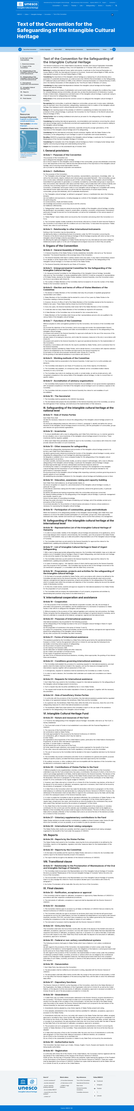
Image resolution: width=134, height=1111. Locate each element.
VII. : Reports (24, 92)
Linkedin (97, 1095)
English (104, 2)
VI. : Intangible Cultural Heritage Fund (27, 88)
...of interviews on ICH (66, 1083)
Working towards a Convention (74, 49)
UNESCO (19, 14)
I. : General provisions (27, 64)
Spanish (33, 119)
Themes (73, 5)
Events (65, 5)
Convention (56, 5)
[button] (112, 16)
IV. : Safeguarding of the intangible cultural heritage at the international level (29, 78)
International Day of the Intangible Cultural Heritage (56, 2)
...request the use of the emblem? (50, 1093)
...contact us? (47, 1096)
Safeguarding (90, 5)
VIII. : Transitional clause (28, 95)
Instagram (97, 1084)
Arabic (26, 121)
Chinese (32, 121)
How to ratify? (58, 49)
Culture (27, 14)
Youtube (97, 1088)
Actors (100, 5)
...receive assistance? (49, 1080)
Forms (104, 49)
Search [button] (116, 5)
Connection (112, 2)
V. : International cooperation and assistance (29, 83)
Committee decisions (82, 1092)
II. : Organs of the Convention (25, 67)
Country (108, 5)
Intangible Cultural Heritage (27, 8)
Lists (81, 5)
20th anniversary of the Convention (80, 2)
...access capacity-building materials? (48, 1086)
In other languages (45, 49)
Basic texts (80, 1085)
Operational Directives (92, 49)
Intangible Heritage (36, 14)
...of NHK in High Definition (64, 1086)
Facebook (98, 1081)
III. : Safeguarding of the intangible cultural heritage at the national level (29, 72)
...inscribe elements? (49, 1083)
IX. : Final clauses (25, 98)
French (27, 119)
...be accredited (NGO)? (50, 1089)
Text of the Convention (29, 49)
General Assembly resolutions (82, 1088)
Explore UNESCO (95, 2)
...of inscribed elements (66, 1080)
